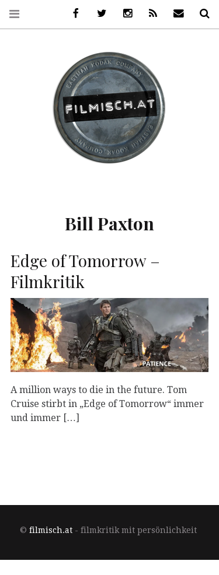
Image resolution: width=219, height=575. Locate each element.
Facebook (72, 13)
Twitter (97, 13)
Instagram (123, 13)
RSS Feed (149, 13)
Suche (200, 13)
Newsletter (174, 13)
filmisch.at (50, 530)
